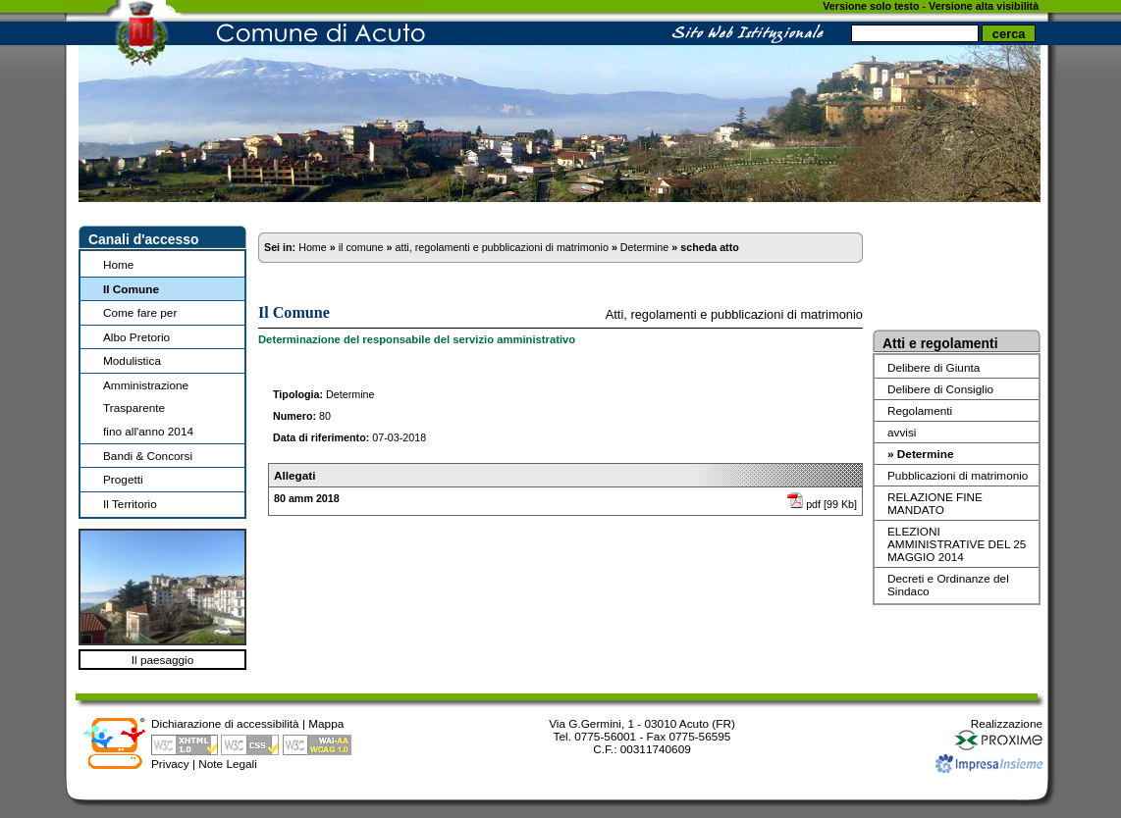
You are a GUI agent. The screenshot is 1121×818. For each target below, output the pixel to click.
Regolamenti (919, 410)
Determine (644, 247)
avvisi (901, 432)
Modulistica (132, 360)
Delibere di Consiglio (940, 389)
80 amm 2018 (307, 498)
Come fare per (140, 312)
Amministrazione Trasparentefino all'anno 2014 (148, 408)
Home (118, 264)
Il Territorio (130, 503)
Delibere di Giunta (933, 367)
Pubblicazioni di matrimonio (957, 475)
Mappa (326, 723)
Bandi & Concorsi (147, 455)
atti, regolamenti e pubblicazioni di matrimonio (501, 247)
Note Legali (227, 763)
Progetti (123, 479)
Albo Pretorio (136, 337)
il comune (361, 247)
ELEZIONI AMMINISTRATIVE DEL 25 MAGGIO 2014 (956, 544)
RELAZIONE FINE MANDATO (935, 503)
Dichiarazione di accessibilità (225, 723)
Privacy (170, 763)
